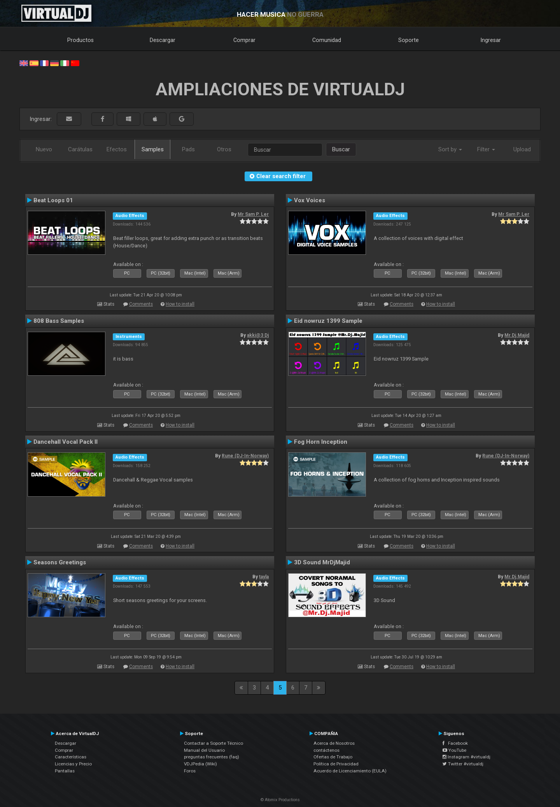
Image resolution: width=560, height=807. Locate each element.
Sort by (450, 149)
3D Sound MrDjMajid (322, 562)
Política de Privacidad (336, 764)
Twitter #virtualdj (463, 764)
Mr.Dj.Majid (516, 335)
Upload (522, 149)
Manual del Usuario (204, 750)
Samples (153, 149)
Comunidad (326, 40)
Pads (188, 149)
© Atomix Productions (280, 799)
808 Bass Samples (58, 320)
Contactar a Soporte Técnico (213, 743)
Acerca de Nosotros (334, 743)
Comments (141, 304)
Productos (80, 40)
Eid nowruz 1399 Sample (328, 320)
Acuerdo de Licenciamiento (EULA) (350, 771)
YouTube (454, 750)
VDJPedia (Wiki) (200, 764)
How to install (180, 304)
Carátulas (80, 149)
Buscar (341, 149)
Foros (190, 771)
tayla (264, 576)
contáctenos (326, 750)
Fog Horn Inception (320, 441)
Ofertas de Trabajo (332, 757)
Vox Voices (309, 200)
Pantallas (65, 771)
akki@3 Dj (258, 335)
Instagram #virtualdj (466, 757)
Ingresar (491, 40)
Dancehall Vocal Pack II (65, 441)
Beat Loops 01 (53, 200)
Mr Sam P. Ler (253, 214)
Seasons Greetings (59, 562)
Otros (224, 149)
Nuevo (44, 149)
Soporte (408, 40)
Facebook (455, 743)
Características (70, 757)
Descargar (162, 40)
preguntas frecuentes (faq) (211, 757)
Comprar (244, 40)
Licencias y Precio (73, 764)
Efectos (117, 149)
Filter (486, 149)
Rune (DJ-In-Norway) (245, 456)
